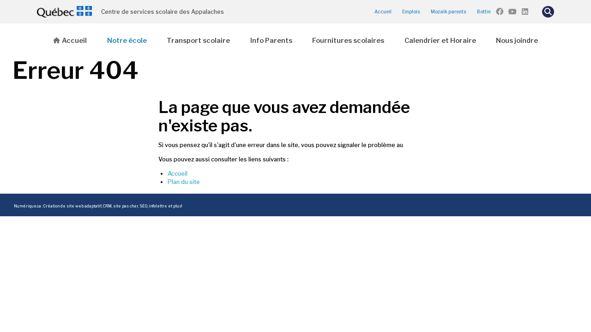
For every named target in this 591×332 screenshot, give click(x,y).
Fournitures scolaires (348, 40)
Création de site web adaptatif (72, 206)
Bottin (484, 11)
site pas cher (125, 206)
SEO (143, 206)
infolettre (158, 206)
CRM (107, 206)
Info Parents (271, 40)
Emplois (411, 11)
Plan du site (184, 181)
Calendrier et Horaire (440, 40)
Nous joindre (517, 40)
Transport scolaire (198, 40)
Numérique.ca (27, 206)
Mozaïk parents (448, 11)
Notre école (127, 40)
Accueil (383, 11)
